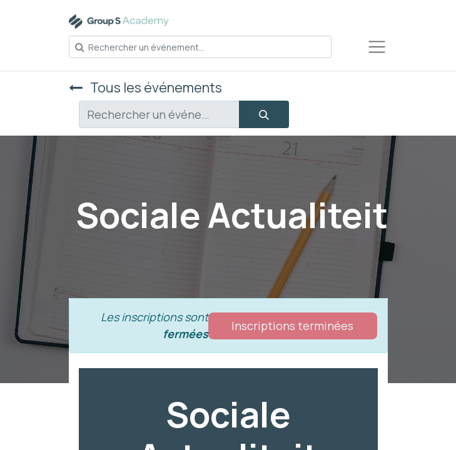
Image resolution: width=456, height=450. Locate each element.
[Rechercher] (264, 114)
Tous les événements (145, 87)
